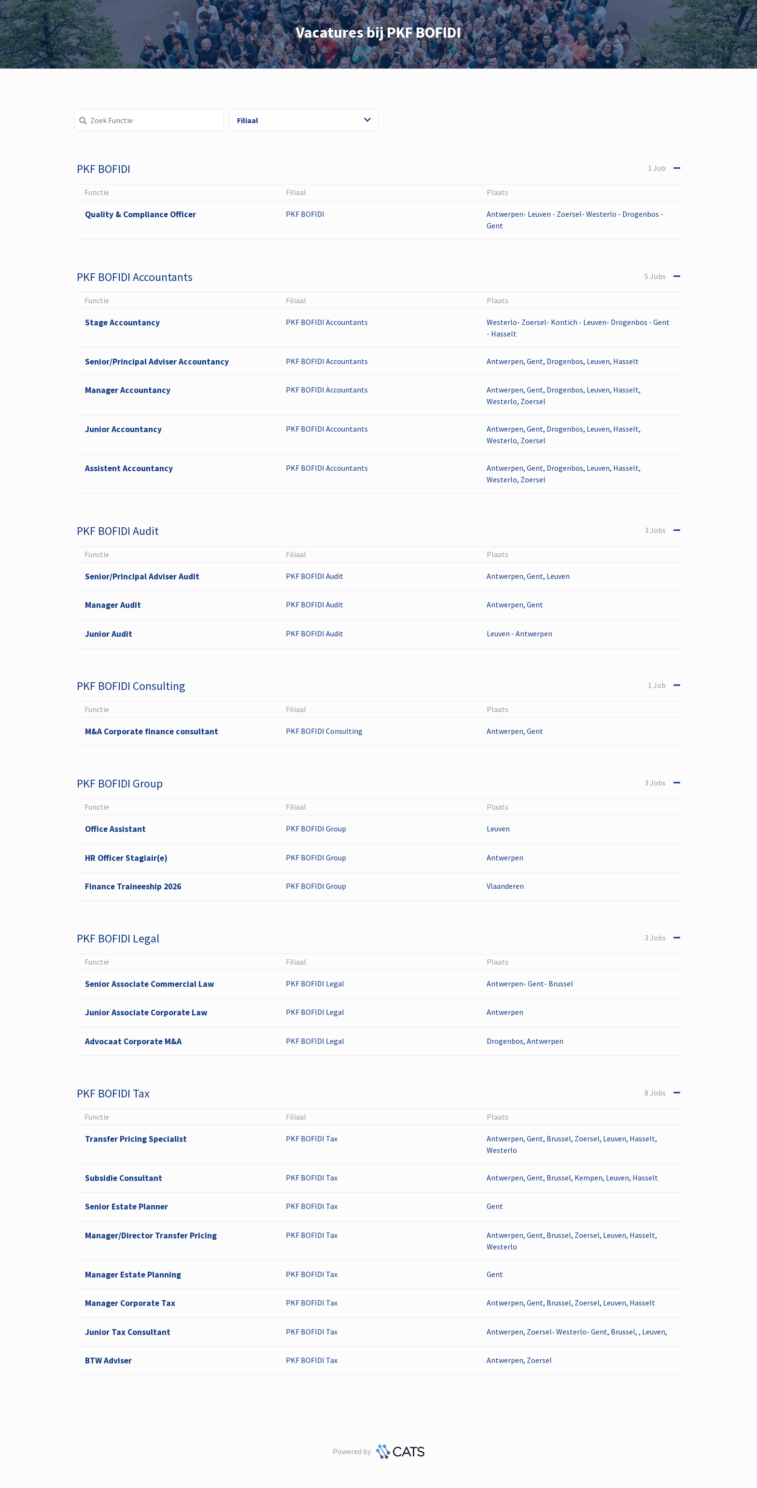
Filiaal (304, 120)
